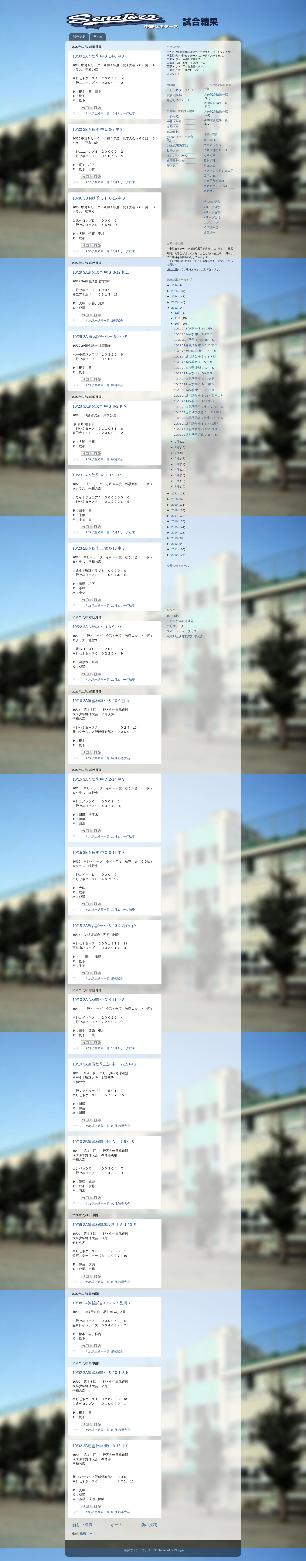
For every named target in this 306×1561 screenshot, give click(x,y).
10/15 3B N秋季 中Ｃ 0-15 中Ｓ (98, 852)
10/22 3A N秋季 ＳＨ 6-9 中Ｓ (97, 627)
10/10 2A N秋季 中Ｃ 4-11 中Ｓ (98, 1000)
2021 (174, 493)
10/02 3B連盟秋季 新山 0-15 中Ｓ (100, 1446)
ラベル (98, 36)
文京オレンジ (212, 145)
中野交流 (173, 116)
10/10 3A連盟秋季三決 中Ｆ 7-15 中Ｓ (104, 1064)
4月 (177, 469)
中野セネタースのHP (181, 90)
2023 (174, 302)
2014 (174, 532)
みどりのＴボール (179, 100)
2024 (174, 296)
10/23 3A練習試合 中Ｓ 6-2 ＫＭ (99, 406)
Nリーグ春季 (212, 212)
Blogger (179, 1550)
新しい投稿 (82, 1525)
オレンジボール (177, 155)
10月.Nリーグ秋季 (123, 113)
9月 (177, 441)
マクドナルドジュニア (218, 170)
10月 (178, 323)
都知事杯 (173, 132)
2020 (174, 499)
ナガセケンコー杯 (215, 185)
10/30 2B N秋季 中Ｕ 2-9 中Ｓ (97, 129)
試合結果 (79, 36)
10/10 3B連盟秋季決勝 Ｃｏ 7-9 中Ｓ (103, 1142)
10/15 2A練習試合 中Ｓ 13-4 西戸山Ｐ (104, 926)
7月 (177, 453)
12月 (178, 312)
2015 (174, 527)
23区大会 (210, 165)
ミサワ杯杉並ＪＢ (215, 150)
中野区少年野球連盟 (180, 621)
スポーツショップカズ (182, 631)
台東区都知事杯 (214, 180)
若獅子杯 (209, 160)
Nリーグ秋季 (212, 207)
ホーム (117, 1525)
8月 (177, 447)
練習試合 (117, 320)
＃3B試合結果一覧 (97, 251)
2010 (174, 554)
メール (172, 269)
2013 (174, 538)
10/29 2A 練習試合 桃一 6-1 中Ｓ (100, 337)
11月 (178, 318)
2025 (174, 291)
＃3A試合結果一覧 (97, 320)
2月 (177, 481)
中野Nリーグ (175, 626)
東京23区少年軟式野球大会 (185, 636)
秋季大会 (173, 150)
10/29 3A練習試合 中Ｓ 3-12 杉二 (100, 272)
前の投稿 (149, 1525)
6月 (177, 458)
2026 (174, 285)
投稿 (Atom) (87, 1533)
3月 (177, 475)
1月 (177, 486)
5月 (177, 464)
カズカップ (211, 222)
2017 (174, 515)
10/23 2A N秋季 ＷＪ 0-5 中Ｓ (97, 475)
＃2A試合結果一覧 (97, 113)
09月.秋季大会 (120, 758)
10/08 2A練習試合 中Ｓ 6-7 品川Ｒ (101, 1303)
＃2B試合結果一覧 (97, 182)
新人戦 (171, 166)
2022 (174, 307)
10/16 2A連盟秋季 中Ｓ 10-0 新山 (100, 701)
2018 (174, 510)
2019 (174, 504)
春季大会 (173, 126)
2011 (174, 549)
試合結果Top (175, 95)
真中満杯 (209, 140)
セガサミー (211, 191)
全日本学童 (174, 121)
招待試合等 (211, 227)
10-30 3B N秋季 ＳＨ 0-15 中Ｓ (99, 198)
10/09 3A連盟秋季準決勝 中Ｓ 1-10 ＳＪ (106, 1225)
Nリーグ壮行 (212, 217)
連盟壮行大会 (176, 160)
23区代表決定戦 (177, 145)
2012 (174, 543)
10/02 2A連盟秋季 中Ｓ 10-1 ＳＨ (100, 1373)
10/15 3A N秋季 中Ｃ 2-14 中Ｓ (98, 779)
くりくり (209, 155)
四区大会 (209, 175)
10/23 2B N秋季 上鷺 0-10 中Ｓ (98, 548)
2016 (174, 521)
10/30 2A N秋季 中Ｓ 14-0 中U (98, 56)
